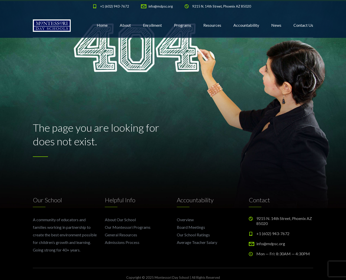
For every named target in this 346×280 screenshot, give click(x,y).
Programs (182, 25)
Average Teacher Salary (197, 242)
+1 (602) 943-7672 (114, 6)
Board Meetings (191, 227)
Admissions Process (122, 242)
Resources (212, 25)
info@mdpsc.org (161, 6)
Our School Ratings (193, 234)
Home (102, 25)
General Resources (121, 234)
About (125, 25)
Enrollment (152, 25)
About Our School (120, 219)
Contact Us (303, 25)
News (276, 25)
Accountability (246, 25)
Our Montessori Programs (128, 227)
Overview (185, 219)
